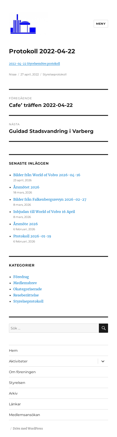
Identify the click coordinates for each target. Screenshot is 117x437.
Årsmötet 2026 (26, 187)
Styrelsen (17, 383)
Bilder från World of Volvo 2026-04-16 (46, 175)
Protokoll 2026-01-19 (32, 236)
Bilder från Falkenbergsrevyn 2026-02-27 (49, 199)
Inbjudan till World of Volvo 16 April (44, 211)
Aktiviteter (18, 361)
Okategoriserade (27, 289)
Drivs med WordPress (28, 428)
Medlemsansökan (24, 415)
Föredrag (21, 277)
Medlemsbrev (25, 283)
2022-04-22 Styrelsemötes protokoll (34, 63)
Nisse (13, 74)
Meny (100, 23)
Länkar (15, 404)
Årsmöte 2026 (25, 224)
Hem (13, 350)
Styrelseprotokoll (55, 74)
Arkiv (13, 393)
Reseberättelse (26, 295)
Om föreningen (22, 372)
